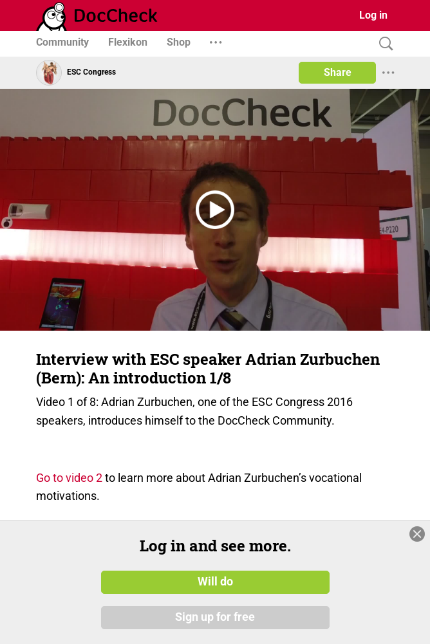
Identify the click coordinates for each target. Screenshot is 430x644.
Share (337, 72)
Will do (215, 581)
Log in (373, 15)
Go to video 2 (69, 477)
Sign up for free (215, 617)
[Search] (383, 44)
